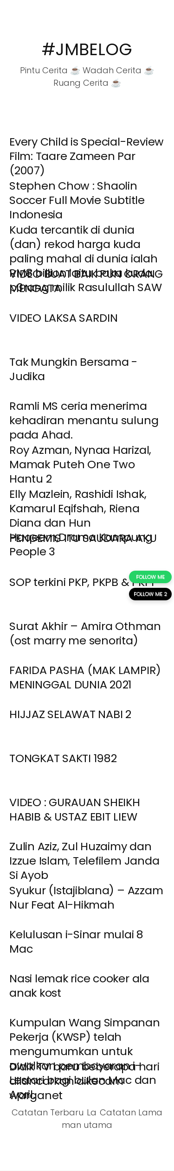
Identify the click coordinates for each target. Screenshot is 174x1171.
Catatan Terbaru (48, 1112)
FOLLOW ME (150, 576)
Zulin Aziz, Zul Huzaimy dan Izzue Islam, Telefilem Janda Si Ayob (84, 861)
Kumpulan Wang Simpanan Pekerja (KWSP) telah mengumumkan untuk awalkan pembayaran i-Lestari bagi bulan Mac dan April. (84, 1058)
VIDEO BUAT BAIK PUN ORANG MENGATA (86, 281)
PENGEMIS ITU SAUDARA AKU (82, 538)
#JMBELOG (87, 49)
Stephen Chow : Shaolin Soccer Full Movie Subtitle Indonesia (77, 200)
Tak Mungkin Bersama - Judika (73, 369)
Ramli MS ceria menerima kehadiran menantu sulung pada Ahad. (83, 420)
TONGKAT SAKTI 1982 (63, 758)
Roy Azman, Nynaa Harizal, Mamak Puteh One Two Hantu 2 (80, 464)
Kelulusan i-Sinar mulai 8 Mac (76, 941)
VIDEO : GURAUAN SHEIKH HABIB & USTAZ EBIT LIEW (74, 809)
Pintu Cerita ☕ (50, 70)
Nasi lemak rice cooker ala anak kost (79, 985)
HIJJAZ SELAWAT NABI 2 (70, 714)
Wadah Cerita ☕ (118, 70)
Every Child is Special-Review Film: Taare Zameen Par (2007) (86, 156)
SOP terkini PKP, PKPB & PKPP (83, 582)
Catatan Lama (131, 1112)
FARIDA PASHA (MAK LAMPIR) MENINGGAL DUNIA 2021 (85, 677)
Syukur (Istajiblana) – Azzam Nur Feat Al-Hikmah (86, 897)
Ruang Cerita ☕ (87, 83)
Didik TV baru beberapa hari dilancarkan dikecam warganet (84, 1081)
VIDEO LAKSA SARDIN (63, 317)
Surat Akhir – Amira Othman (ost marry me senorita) (85, 633)
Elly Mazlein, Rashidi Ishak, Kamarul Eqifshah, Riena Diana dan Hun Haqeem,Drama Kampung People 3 (81, 522)
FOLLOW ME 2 (150, 594)
